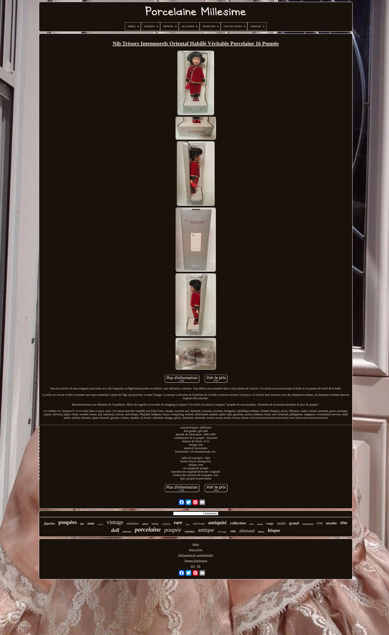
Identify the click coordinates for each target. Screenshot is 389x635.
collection (238, 523)
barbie (155, 523)
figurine (49, 523)
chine (260, 524)
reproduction (307, 524)
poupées (67, 522)
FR (199, 566)
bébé (90, 523)
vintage (115, 522)
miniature (133, 523)
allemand (246, 530)
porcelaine (148, 529)
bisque (274, 530)
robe (233, 531)
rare (178, 522)
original (166, 523)
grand (294, 523)
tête (343, 522)
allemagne (222, 531)
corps (270, 523)
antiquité (217, 522)
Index (195, 544)
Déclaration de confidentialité (195, 555)
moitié (281, 523)
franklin (100, 524)
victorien (189, 531)
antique (206, 530)
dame (251, 524)
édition (261, 531)
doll (115, 530)
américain (199, 523)
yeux (187, 524)
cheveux (127, 531)
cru (320, 523)
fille (82, 524)
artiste (145, 524)
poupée (172, 530)
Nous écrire (196, 549)
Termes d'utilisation (195, 560)
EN (193, 566)
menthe (331, 523)
